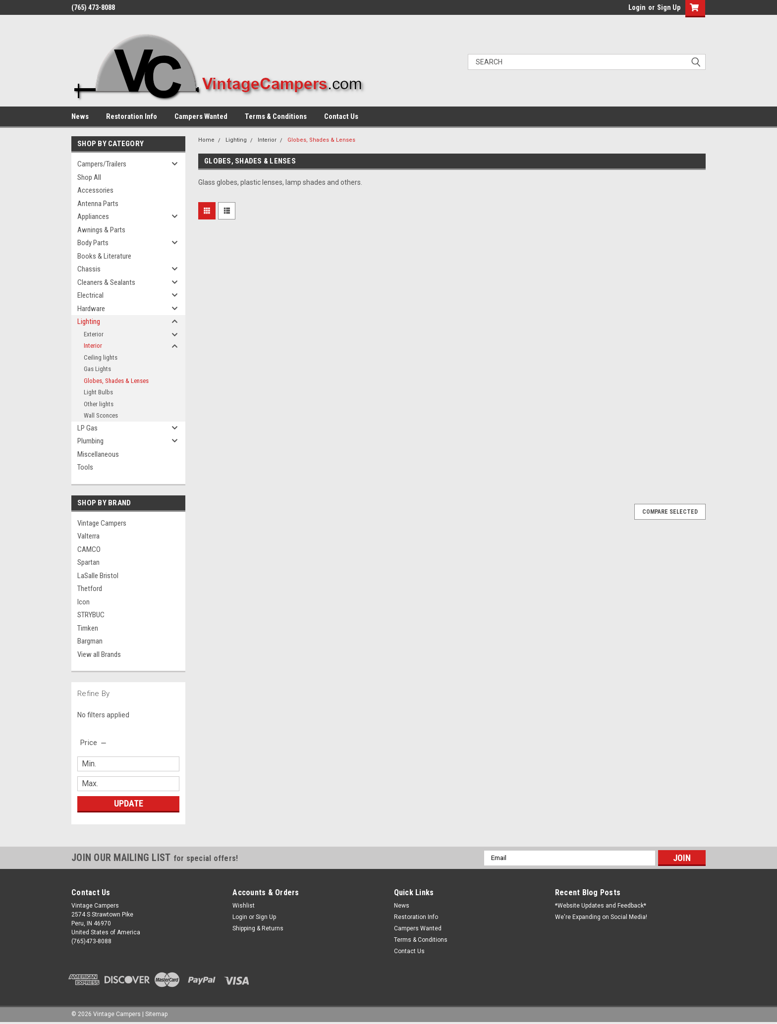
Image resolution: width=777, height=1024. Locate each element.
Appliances (93, 216)
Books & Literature (104, 256)
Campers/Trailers (101, 164)
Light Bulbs (98, 392)
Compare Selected (670, 511)
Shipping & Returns (257, 928)
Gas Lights (97, 369)
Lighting (88, 321)
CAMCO (89, 549)
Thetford (89, 588)
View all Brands (99, 654)
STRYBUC (91, 614)
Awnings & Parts (101, 229)
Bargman (90, 641)
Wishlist (243, 905)
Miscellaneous (98, 454)
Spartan (88, 562)
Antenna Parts (97, 203)
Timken (87, 628)
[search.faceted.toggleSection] (94, 742)
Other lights (98, 404)
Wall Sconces (101, 415)
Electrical (90, 295)
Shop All (89, 177)
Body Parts (93, 242)
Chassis (89, 269)
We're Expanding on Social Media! (601, 917)
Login (637, 7)
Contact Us (341, 116)
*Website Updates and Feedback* (600, 905)
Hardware (91, 308)
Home (206, 140)
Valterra (88, 536)
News (80, 116)
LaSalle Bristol (97, 575)
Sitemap (156, 1014)
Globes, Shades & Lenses (116, 380)
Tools (85, 467)
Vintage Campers (101, 523)
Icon (83, 601)
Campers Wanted (200, 116)
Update (128, 803)
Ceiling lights (100, 357)
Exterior (94, 334)
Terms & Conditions (276, 116)
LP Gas (87, 428)
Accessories (95, 190)
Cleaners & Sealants (106, 282)
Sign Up (668, 7)
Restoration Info (131, 116)
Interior (93, 345)
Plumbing (90, 440)
